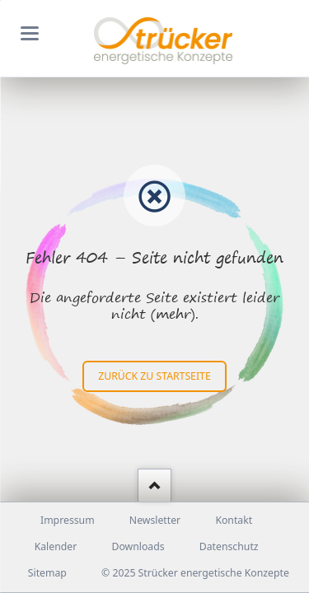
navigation (30, 33)
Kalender (56, 546)
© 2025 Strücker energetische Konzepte (195, 573)
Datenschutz (229, 546)
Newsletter (154, 520)
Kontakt (233, 520)
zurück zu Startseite (154, 376)
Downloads (137, 546)
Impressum (67, 520)
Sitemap (47, 573)
